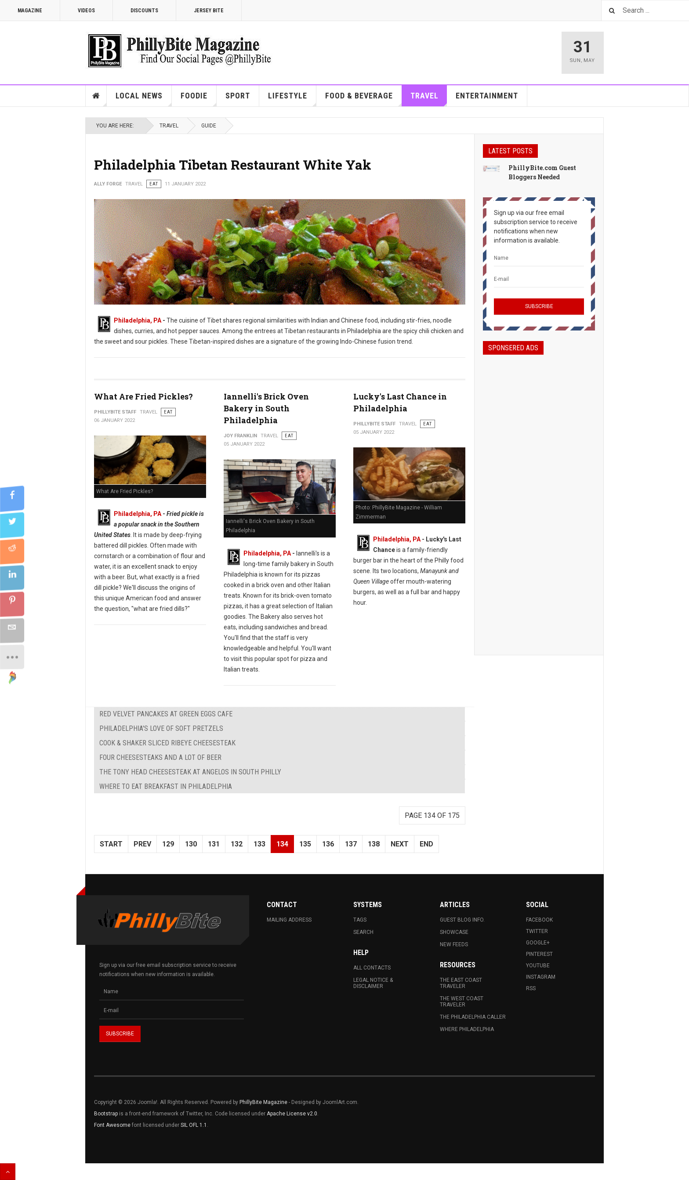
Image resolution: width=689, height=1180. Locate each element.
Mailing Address (289, 920)
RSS (531, 988)
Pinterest (539, 954)
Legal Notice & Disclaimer (373, 983)
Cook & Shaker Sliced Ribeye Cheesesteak (167, 743)
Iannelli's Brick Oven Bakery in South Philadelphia (266, 408)
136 (328, 844)
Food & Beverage (363, 98)
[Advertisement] (539, 497)
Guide (208, 126)
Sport (237, 95)
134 (282, 844)
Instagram (540, 977)
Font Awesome (112, 1125)
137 (351, 844)
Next (400, 844)
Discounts (144, 10)
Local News (144, 98)
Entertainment (487, 95)
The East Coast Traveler (461, 983)
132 (237, 844)
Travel (428, 98)
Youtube (538, 965)
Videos (86, 10)
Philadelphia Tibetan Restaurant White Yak (232, 164)
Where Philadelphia (467, 1029)
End (426, 844)
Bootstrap (106, 1114)
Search (363, 932)
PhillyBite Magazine (263, 1102)
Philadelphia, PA (137, 320)
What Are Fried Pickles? (143, 396)
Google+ (538, 943)
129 (168, 844)
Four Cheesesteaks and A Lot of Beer (160, 757)
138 (374, 844)
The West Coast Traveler (461, 1001)
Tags (359, 920)
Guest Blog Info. (462, 920)
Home (96, 95)
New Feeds (454, 944)
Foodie (199, 98)
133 (259, 844)
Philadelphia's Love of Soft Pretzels (161, 728)
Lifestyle (292, 98)
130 (191, 844)
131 (214, 844)
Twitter (537, 931)
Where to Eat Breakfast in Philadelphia (165, 786)
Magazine (30, 10)
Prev (142, 844)
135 (305, 844)
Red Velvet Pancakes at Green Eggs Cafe (165, 714)
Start (111, 844)
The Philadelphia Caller (473, 1017)
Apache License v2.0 (292, 1114)
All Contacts (372, 968)
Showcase (454, 932)
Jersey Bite (209, 10)
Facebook (539, 920)
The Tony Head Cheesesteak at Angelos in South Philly (190, 772)
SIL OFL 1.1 (194, 1125)
